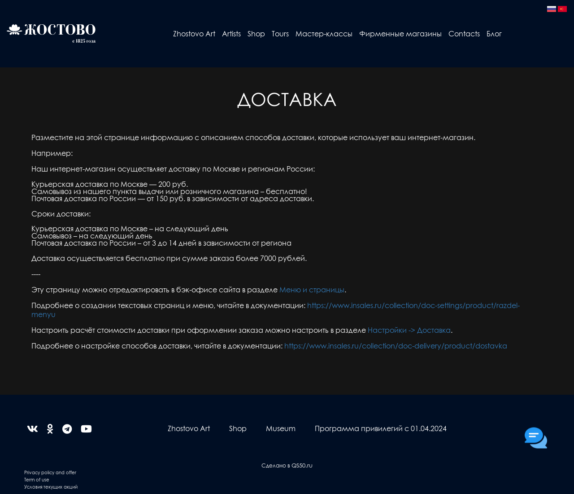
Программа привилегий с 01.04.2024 (381, 428)
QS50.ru (302, 465)
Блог (494, 33)
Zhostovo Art (194, 33)
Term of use (36, 479)
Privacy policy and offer (50, 472)
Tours (280, 33)
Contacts (464, 33)
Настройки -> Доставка (409, 330)
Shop (256, 33)
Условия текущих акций (51, 487)
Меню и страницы (311, 289)
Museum (281, 428)
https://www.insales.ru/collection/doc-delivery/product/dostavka (395, 345)
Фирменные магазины (400, 33)
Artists (231, 33)
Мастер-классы (324, 33)
